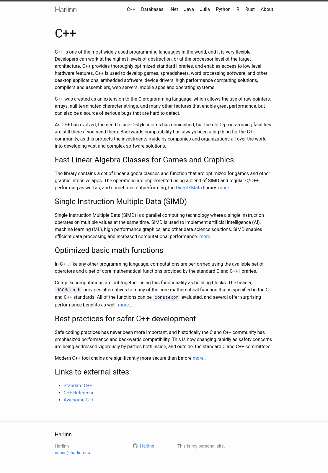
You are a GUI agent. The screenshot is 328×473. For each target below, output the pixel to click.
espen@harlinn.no (72, 452)
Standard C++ (78, 385)
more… (225, 188)
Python (223, 9)
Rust (250, 9)
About (267, 9)
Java (189, 9)
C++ (131, 9)
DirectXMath (189, 188)
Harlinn (66, 9)
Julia (205, 9)
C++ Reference (79, 392)
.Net (173, 9)
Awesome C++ (79, 399)
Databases (152, 9)
